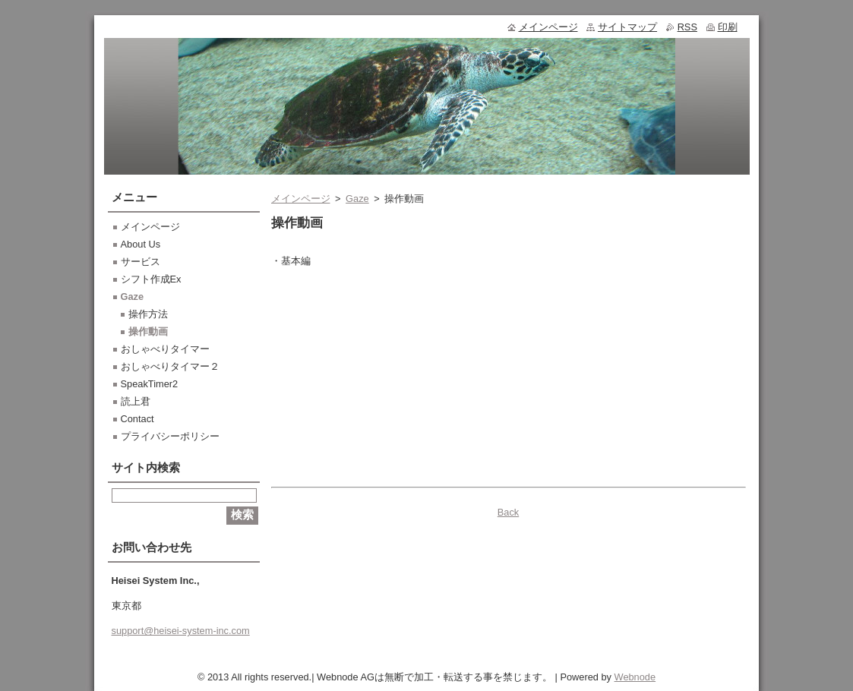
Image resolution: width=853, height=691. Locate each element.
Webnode (635, 677)
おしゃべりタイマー (165, 349)
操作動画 (148, 331)
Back (508, 512)
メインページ (300, 198)
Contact (137, 418)
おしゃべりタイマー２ (170, 366)
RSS (687, 27)
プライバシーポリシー (170, 436)
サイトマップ (627, 27)
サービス (140, 261)
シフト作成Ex (151, 279)
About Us (141, 244)
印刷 (728, 27)
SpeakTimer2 (149, 384)
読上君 (135, 401)
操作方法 (148, 314)
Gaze (357, 198)
